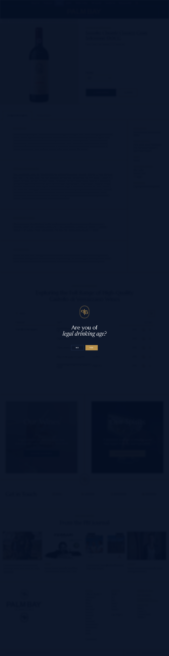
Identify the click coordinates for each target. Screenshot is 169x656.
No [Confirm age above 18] (77, 348)
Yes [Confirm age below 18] (92, 348)
